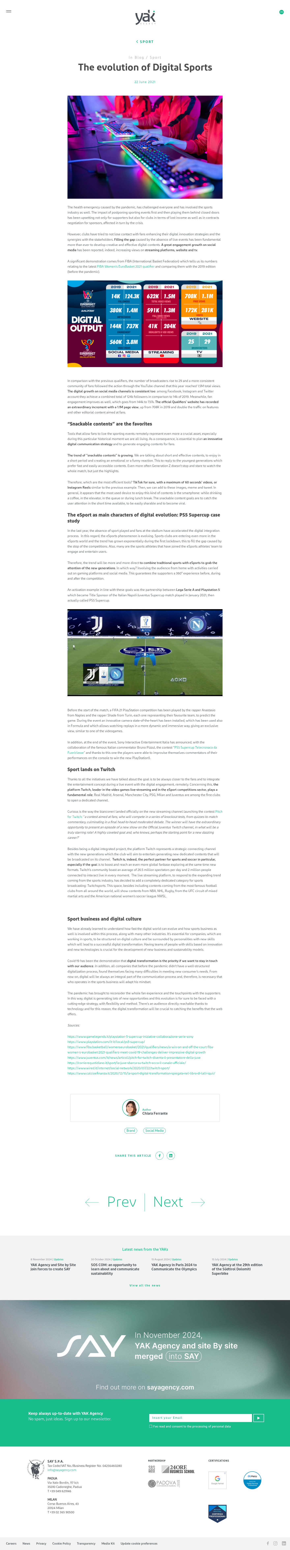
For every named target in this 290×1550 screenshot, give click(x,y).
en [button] (281, 12)
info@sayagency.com (62, 1470)
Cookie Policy (61, 1543)
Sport (156, 57)
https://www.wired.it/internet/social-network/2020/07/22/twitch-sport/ (118, 1068)
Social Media (154, 1130)
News (26, 1543)
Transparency (86, 1543)
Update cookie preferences (139, 1543)
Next (179, 1202)
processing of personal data (211, 1426)
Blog (139, 57)
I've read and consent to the (190, 1426)
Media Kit (108, 1543)
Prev (111, 1202)
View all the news (145, 1285)
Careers (11, 1543)
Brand (130, 1130)
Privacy (41, 1543)
